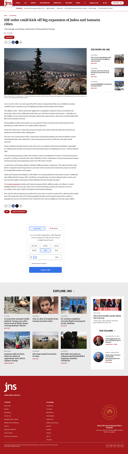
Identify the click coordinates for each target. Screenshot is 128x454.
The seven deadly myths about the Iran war (107, 317)
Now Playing (92, 8)
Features (68, 3)
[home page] (8, 3)
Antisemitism (44, 3)
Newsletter (94, 3)
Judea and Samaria (18, 212)
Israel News (13, 15)
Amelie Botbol (9, 363)
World (33, 3)
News (5, 15)
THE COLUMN (107, 330)
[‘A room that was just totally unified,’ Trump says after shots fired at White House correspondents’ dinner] (17, 305)
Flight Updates (50, 8)
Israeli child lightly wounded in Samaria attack (101, 85)
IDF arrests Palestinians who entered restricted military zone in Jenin (101, 59)
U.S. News (7, 316)
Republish (9, 37)
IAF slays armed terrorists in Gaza (44, 355)
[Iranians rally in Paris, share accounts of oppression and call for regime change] (17, 340)
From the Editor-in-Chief (105, 8)
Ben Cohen (108, 362)
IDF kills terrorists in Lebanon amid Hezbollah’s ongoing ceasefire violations (73, 357)
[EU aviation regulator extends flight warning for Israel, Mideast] (74, 305)
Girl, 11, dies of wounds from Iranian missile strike (45, 320)
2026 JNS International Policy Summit (109, 427)
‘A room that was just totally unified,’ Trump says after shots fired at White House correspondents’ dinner (16, 322)
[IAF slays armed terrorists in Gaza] (45, 340)
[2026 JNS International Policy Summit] (109, 412)
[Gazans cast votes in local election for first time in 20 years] (119, 72)
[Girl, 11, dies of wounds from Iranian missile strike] (45, 305)
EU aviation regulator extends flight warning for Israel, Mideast (73, 321)
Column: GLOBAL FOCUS (112, 352)
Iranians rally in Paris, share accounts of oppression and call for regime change (14, 357)
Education (60, 8)
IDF (7, 212)
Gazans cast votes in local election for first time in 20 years (100, 72)
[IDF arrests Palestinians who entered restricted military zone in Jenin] (119, 59)
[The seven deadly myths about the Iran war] (107, 305)
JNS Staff (94, 63)
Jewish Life (57, 3)
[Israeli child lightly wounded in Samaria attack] (119, 85)
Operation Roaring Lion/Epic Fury (34, 8)
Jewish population (13, 184)
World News (7, 351)
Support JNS (117, 3)
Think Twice (96, 313)
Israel (18, 3)
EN (106, 3)
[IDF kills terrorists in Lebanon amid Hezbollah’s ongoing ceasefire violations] (74, 340)
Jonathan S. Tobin (111, 344)
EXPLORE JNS (64, 291)
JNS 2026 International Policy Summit (75, 8)
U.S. (25, 3)
